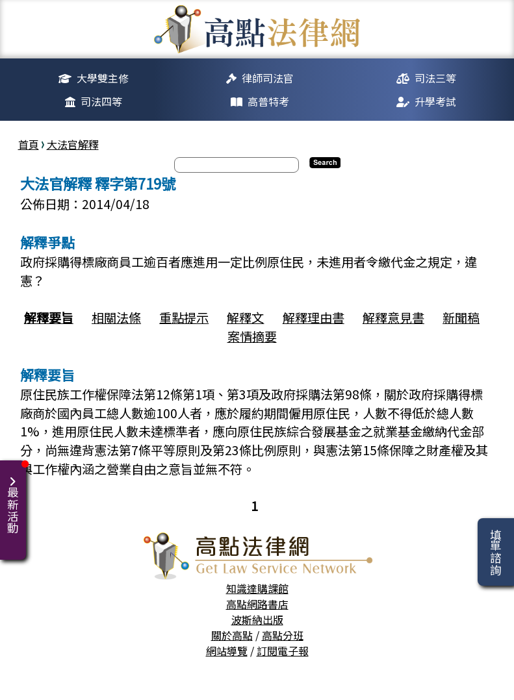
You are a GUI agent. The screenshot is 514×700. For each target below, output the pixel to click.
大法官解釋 (73, 144)
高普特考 (268, 101)
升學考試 (435, 101)
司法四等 (101, 101)
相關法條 (116, 317)
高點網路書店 (257, 604)
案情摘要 (252, 336)
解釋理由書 (313, 317)
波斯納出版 (257, 619)
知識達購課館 (257, 588)
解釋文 (245, 317)
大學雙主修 (103, 78)
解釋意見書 (393, 317)
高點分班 (282, 635)
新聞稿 (461, 317)
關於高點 (232, 635)
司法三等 (435, 78)
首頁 (28, 144)
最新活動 (15, 497)
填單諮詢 (495, 552)
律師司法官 (268, 78)
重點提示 (184, 317)
